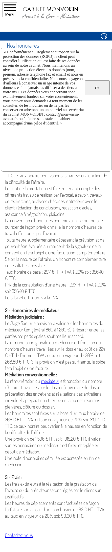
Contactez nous (19, 535)
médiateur (50, 381)
